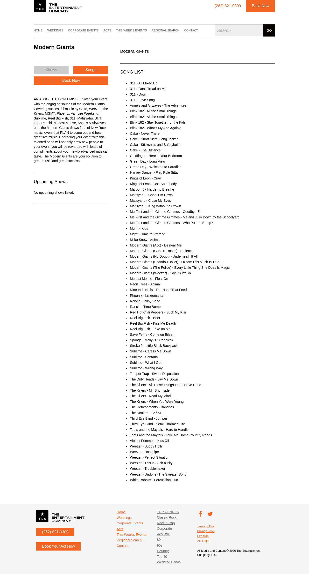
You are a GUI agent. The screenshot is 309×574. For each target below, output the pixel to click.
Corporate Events (83, 30)
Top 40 (162, 557)
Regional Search (165, 30)
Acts (107, 30)
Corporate (164, 528)
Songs (90, 70)
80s (159, 540)
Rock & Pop (166, 523)
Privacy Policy (206, 531)
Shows (51, 70)
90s (159, 545)
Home (38, 30)
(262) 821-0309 (55, 532)
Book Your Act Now (58, 546)
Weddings (55, 30)
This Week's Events (131, 30)
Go (269, 30)
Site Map (203, 536)
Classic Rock (166, 517)
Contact (191, 30)
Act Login (203, 541)
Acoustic (163, 534)
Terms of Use (205, 526)
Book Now (260, 6)
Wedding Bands (169, 562)
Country (163, 551)
